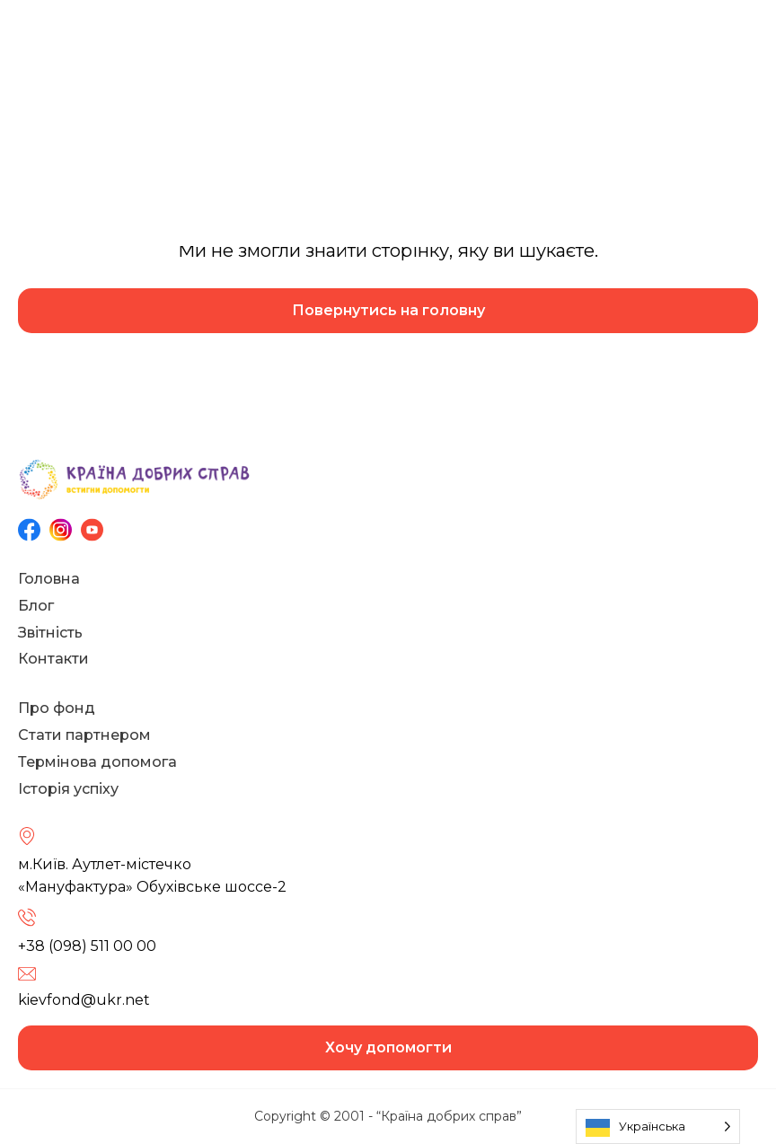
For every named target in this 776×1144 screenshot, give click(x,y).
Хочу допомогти (388, 1047)
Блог (36, 605)
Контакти (53, 658)
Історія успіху (68, 788)
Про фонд (56, 708)
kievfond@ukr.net (84, 999)
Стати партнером (84, 735)
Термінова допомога (97, 761)
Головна (49, 578)
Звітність (50, 632)
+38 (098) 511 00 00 (87, 946)
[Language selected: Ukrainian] (658, 1126)
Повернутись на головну (388, 310)
